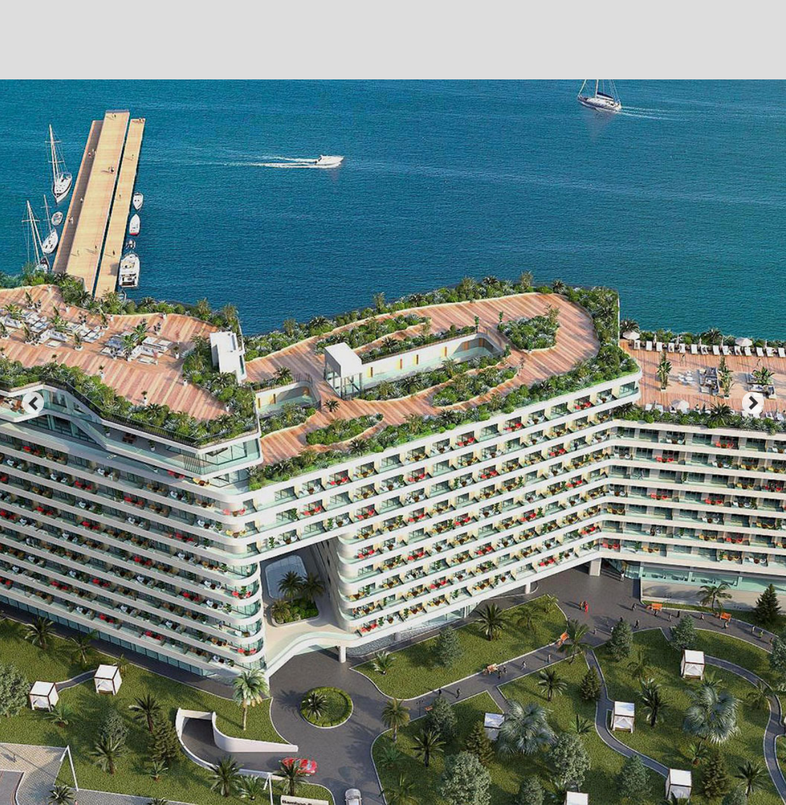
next (753, 402)
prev (33, 402)
